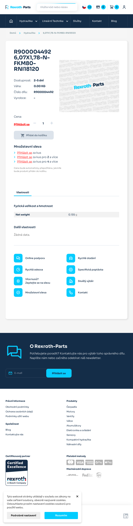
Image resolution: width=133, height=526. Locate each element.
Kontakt (97, 21)
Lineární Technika (52, 21)
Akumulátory (73, 425)
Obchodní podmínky (17, 406)
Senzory (71, 435)
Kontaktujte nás (14, 434)
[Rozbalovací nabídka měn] (101, 7)
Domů (12, 21)
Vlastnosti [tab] (22, 192)
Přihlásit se (22, 124)
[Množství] (43, 123)
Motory (70, 411)
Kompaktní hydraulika (78, 439)
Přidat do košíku (34, 135)
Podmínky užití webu (17, 416)
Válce (69, 420)
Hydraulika (26, 21)
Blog (114, 21)
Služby (77, 21)
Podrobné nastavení (23, 515)
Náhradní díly (73, 444)
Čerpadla (71, 406)
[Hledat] (54, 7)
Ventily (70, 416)
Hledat (72, 7)
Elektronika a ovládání (78, 430)
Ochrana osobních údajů (19, 411)
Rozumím (61, 515)
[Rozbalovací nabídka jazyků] (87, 7)
